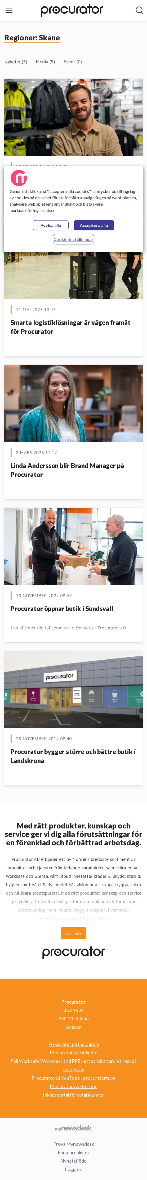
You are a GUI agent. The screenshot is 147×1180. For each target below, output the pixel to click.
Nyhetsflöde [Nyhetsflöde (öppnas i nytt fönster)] (73, 1161)
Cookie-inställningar (73, 239)
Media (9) (45, 62)
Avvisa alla (51, 225)
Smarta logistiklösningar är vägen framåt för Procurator (71, 327)
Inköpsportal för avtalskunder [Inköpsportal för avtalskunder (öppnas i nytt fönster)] (73, 1095)
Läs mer (73, 933)
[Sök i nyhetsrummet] (139, 10)
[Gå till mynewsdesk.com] (73, 1128)
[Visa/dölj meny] (9, 10)
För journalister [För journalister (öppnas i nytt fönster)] (74, 1152)
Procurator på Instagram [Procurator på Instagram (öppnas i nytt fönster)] (73, 1044)
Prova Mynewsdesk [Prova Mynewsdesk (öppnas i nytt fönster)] (73, 1144)
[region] (73, 209)
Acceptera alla (94, 225)
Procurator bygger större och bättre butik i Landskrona (73, 756)
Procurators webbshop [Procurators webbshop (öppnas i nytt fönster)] (73, 1086)
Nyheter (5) (15, 62)
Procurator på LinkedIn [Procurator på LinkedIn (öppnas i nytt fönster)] (73, 1052)
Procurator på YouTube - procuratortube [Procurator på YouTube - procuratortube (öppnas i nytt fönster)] (74, 1078)
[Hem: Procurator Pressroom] (72, 10)
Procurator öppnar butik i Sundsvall (62, 608)
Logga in (73, 1169)
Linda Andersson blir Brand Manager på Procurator (67, 470)
